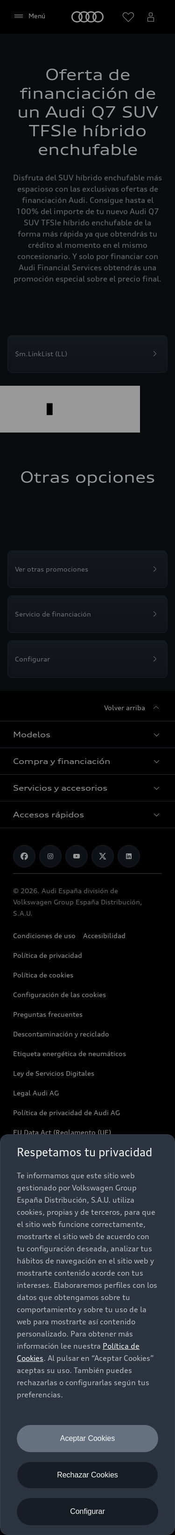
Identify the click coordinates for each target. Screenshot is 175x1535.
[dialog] (87, 1334)
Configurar (87, 1511)
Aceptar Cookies (87, 1438)
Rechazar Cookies (87, 1475)
